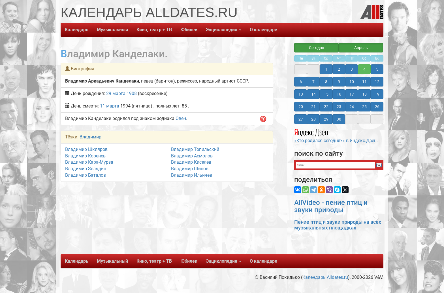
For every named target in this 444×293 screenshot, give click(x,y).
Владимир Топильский (195, 149)
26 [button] (377, 106)
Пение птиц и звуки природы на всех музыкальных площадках (337, 225)
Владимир (90, 137)
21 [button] (313, 106)
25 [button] (364, 106)
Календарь (76, 29)
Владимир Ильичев (191, 175)
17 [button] (351, 94)
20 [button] (300, 106)
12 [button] (377, 81)
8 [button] (326, 81)
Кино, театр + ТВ (154, 29)
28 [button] (313, 119)
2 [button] (339, 69)
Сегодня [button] (316, 47)
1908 (132, 93)
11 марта (109, 106)
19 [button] (377, 94)
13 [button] (300, 94)
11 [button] (364, 81)
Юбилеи (188, 29)
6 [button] (301, 81)
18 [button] (364, 94)
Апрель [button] (361, 47)
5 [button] (377, 69)
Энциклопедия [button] (223, 29)
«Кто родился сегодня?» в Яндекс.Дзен (335, 135)
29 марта (115, 93)
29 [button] (326, 119)
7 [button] (313, 81)
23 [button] (339, 106)
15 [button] (326, 94)
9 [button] (339, 81)
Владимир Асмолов (192, 156)
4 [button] (364, 69)
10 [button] (351, 81)
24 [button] (351, 106)
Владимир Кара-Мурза (89, 162)
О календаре (263, 29)
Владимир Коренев (85, 156)
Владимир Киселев (191, 162)
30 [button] (339, 119)
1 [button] (326, 69)
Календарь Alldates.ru (325, 277)
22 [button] (326, 106)
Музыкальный (112, 29)
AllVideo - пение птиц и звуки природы (331, 206)
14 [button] (313, 94)
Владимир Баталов (85, 175)
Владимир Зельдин (85, 168)
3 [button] (352, 69)
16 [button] (339, 94)
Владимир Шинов (189, 168)
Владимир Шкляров (86, 149)
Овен (181, 118)
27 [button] (300, 119)
